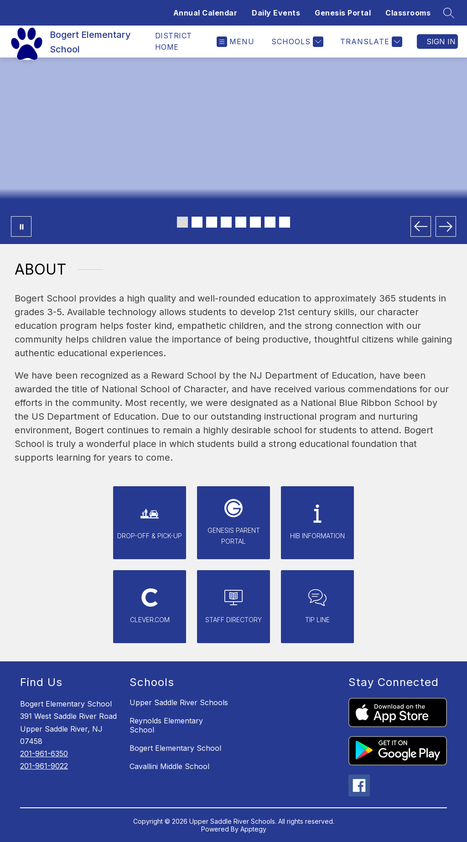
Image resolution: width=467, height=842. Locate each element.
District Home (173, 41)
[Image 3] (211, 222)
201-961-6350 (44, 753)
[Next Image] (446, 226)
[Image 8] (284, 222)
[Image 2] (197, 222)
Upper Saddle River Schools (179, 702)
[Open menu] (235, 41)
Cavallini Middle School (169, 766)
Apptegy (253, 829)
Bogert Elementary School (175, 748)
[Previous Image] (420, 226)
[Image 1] (182, 222)
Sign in (441, 41)
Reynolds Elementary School (166, 725)
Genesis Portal (343, 12)
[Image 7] (270, 222)
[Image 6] (255, 222)
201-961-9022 (44, 765)
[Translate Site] (370, 41)
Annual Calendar (205, 12)
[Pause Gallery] (21, 226)
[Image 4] (226, 222)
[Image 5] (240, 222)
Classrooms (408, 12)
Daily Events (276, 12)
